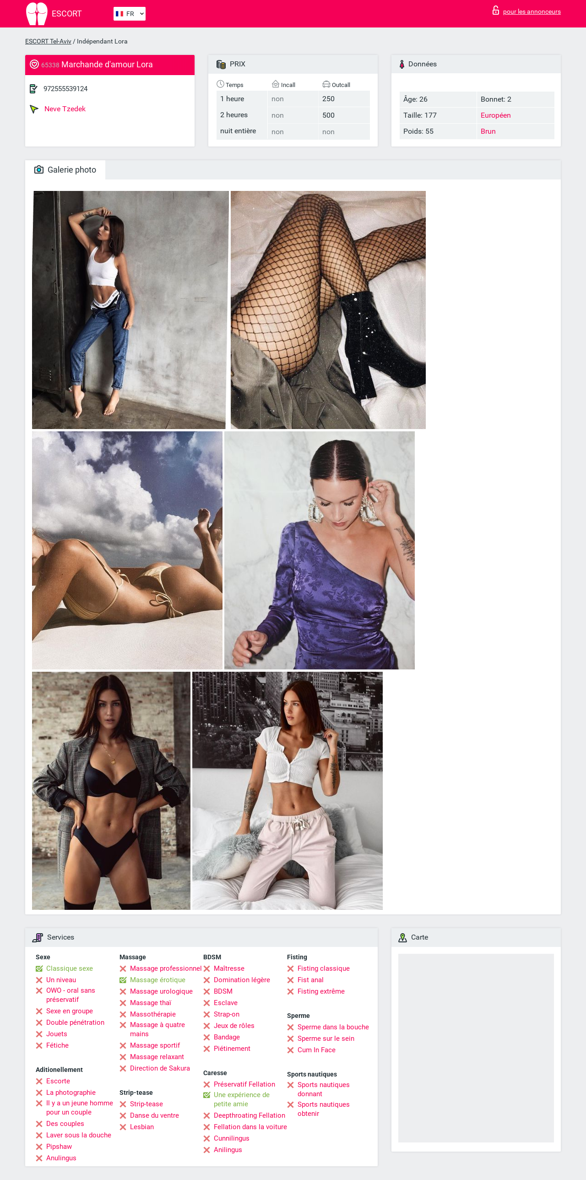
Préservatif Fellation (244, 1084)
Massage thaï (150, 1003)
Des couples (65, 1124)
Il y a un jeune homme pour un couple (79, 1107)
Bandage (227, 1037)
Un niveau (61, 980)
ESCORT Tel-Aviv (48, 41)
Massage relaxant (157, 1057)
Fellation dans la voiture (250, 1127)
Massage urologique (161, 991)
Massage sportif (155, 1045)
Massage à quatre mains (157, 1029)
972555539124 (65, 89)
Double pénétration (75, 1022)
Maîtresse (229, 968)
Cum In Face (317, 1050)
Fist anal (311, 980)
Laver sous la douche (78, 1135)
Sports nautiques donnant (324, 1089)
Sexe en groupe (69, 1011)
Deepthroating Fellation (249, 1115)
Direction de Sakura (160, 1068)
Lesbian (142, 1127)
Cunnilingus (232, 1138)
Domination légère (242, 980)
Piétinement (232, 1048)
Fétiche (57, 1045)
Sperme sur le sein (326, 1038)
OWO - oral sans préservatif (70, 995)
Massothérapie (153, 1014)
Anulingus (61, 1158)
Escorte (58, 1081)
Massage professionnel (166, 968)
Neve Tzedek (58, 109)
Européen (496, 115)
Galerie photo (65, 169)
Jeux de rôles (234, 1026)
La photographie (71, 1092)
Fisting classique (324, 968)
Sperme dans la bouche (333, 1027)
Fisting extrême (321, 991)
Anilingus (228, 1150)
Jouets (56, 1034)
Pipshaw (59, 1146)
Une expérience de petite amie (242, 1099)
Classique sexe (69, 968)
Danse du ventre (154, 1115)
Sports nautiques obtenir (324, 1109)
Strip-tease (146, 1104)
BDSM (223, 991)
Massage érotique (157, 980)
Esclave (226, 1003)
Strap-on (226, 1014)
